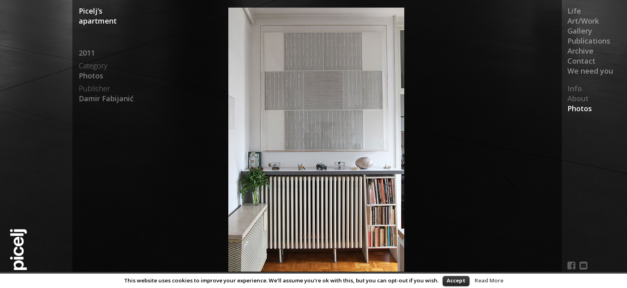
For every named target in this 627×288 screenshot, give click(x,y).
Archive (580, 51)
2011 (87, 53)
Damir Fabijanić (106, 98)
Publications (588, 41)
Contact (581, 61)
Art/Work (583, 21)
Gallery (579, 31)
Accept (456, 280)
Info (574, 88)
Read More (489, 280)
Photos (579, 108)
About (578, 98)
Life (574, 11)
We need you (590, 71)
